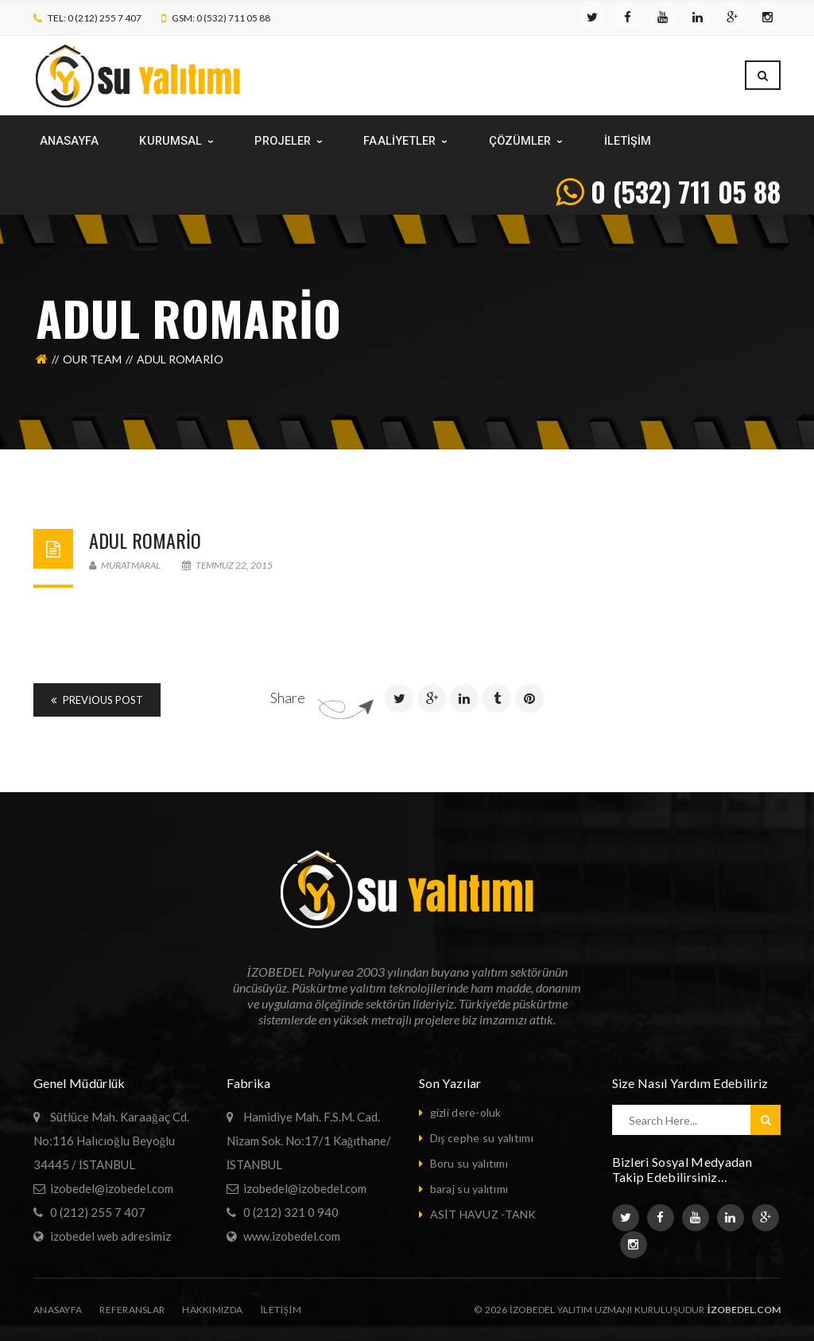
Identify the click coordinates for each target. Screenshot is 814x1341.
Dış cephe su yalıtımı (481, 1138)
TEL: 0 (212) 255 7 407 (94, 18)
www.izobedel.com (291, 1236)
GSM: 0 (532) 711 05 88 (221, 18)
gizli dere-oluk (466, 1112)
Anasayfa (57, 1310)
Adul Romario (145, 540)
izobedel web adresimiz (110, 1236)
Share (287, 697)
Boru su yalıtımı (469, 1163)
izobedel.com (744, 1310)
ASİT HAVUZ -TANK (483, 1214)
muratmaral (125, 565)
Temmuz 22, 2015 (227, 565)
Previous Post (97, 700)
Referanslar (132, 1310)
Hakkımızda (212, 1310)
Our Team (92, 359)
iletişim (280, 1310)
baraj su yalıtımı (469, 1188)
